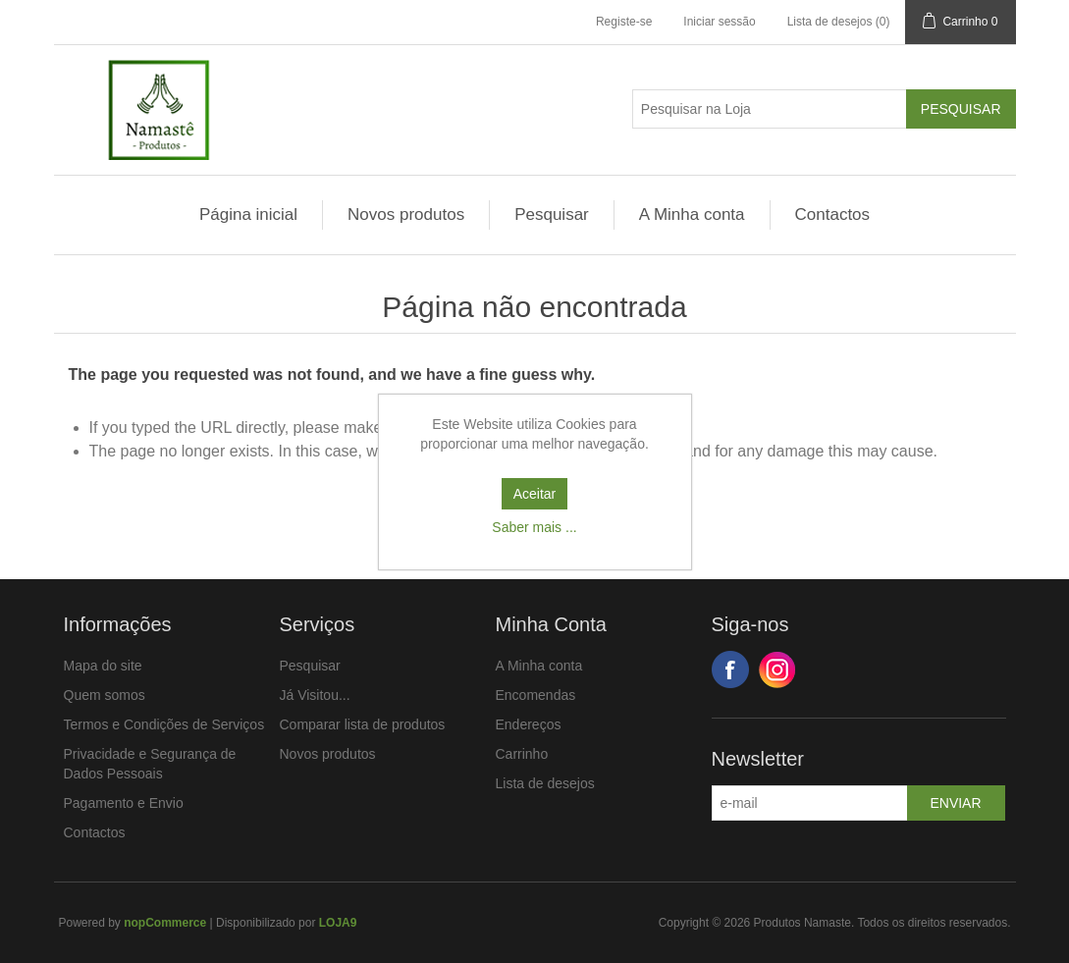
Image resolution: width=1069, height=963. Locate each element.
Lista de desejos (545, 783)
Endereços (528, 724)
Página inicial (248, 214)
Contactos (833, 214)
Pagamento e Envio (124, 803)
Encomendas (536, 695)
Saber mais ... (534, 527)
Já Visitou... (315, 695)
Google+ (777, 669)
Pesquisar (551, 214)
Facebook (730, 669)
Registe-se (624, 21)
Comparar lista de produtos (363, 724)
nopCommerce (165, 923)
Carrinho (522, 754)
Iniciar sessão (719, 21)
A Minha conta (692, 214)
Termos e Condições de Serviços (164, 724)
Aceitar (535, 494)
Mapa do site (103, 665)
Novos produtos (405, 214)
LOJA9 (338, 923)
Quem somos (104, 695)
